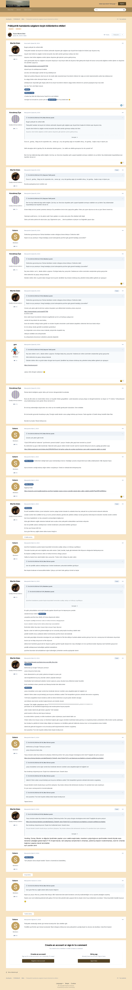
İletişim (67, 983)
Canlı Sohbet (27, 9)
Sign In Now (94, 961)
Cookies (73, 983)
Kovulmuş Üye (15, 112)
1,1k (15, 360)
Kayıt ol (122, 3)
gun (15, 344)
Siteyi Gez (10, 9)
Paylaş (106, 34)
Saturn (15, 230)
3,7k (15, 128)
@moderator (52, 99)
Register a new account (38, 961)
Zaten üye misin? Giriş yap (107, 3)
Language (59, 983)
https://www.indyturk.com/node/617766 (36, 66)
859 (15, 246)
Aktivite (19, 9)
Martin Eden (21, 33)
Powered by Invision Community (66, 987)
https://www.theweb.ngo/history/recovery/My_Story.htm (40, 662)
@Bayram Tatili (29, 93)
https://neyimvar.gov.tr (30, 365)
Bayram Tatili (47, 175)
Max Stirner (46, 117)
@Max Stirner (29, 461)
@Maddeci (28, 508)
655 (15, 59)
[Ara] (103, 9)
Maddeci (46, 259)
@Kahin (27, 89)
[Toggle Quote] (27, 117)
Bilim (25, 35)
